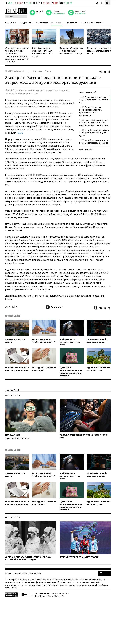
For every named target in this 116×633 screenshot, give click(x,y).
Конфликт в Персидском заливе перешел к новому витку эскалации (71, 51)
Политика (71, 22)
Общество (87, 22)
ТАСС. (20, 132)
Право (99, 22)
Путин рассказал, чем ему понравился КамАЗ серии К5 (93, 100)
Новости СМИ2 (12, 390)
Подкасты (26, 22)
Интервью (10, 22)
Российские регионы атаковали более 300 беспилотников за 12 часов (42, 52)
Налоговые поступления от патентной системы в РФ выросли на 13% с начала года (93, 123)
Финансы (56, 22)
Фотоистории (12, 395)
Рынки (48, 71)
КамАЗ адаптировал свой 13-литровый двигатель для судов (94, 133)
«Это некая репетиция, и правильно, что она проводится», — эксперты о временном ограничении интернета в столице (17, 55)
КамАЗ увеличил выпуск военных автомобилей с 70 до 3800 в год (93, 143)
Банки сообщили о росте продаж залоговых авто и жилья (99, 51)
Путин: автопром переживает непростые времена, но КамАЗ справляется (90, 111)
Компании (41, 22)
